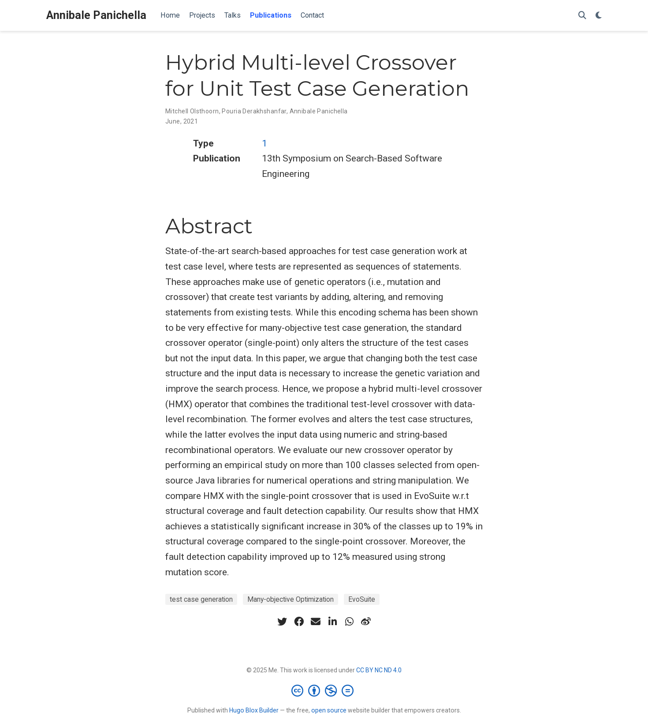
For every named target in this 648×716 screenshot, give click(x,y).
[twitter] (282, 621)
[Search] (582, 16)
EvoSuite (361, 599)
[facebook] (298, 621)
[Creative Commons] (324, 690)
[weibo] (365, 621)
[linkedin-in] (332, 621)
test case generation (201, 599)
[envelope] (315, 621)
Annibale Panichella (96, 15)
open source (328, 710)
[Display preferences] (599, 16)
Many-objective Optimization (290, 599)
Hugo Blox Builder (254, 710)
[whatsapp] (349, 621)
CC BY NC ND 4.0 (379, 670)
